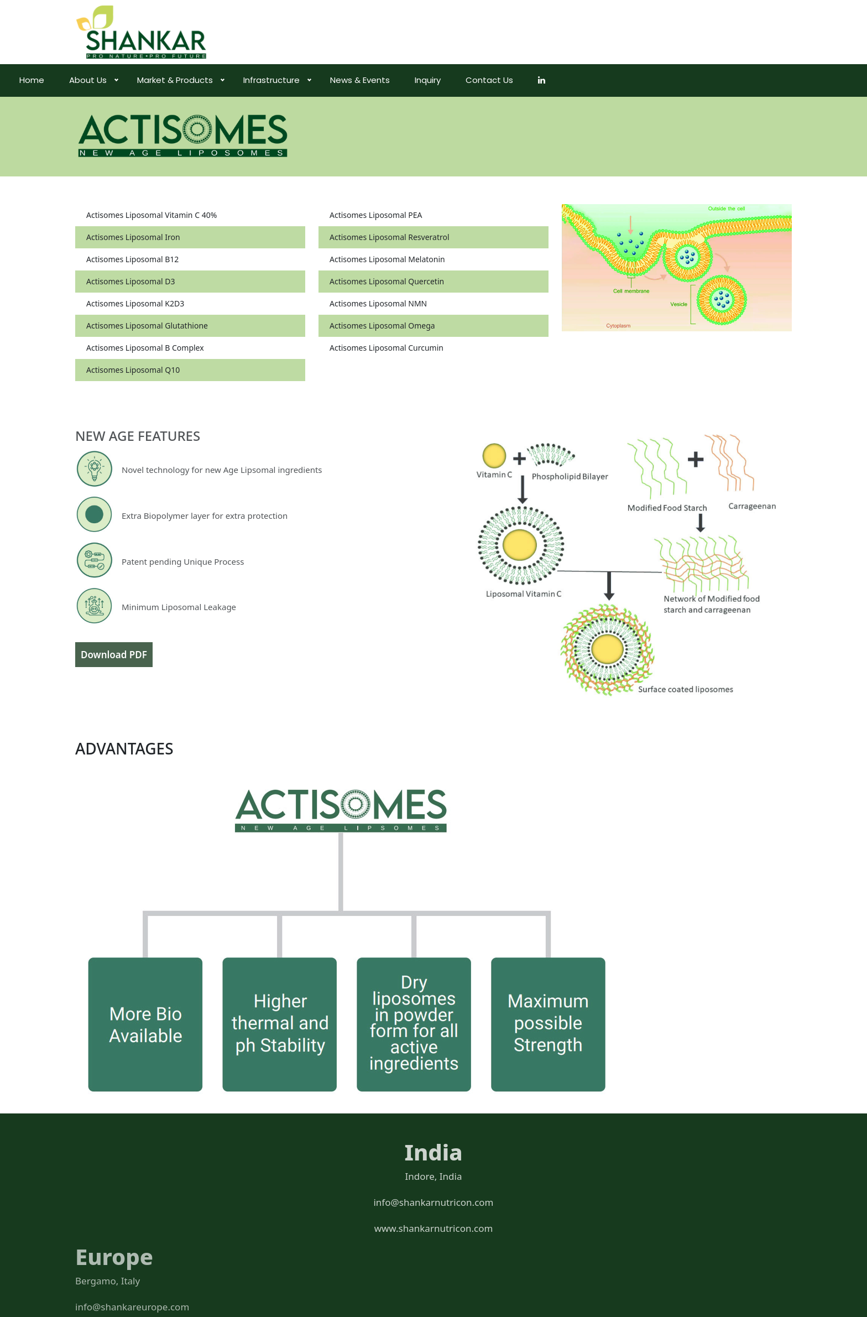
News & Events (421, 80)
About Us (149, 80)
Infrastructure (333, 80)
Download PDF (114, 654)
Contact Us (550, 80)
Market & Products (236, 80)
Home (93, 80)
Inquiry (489, 80)
